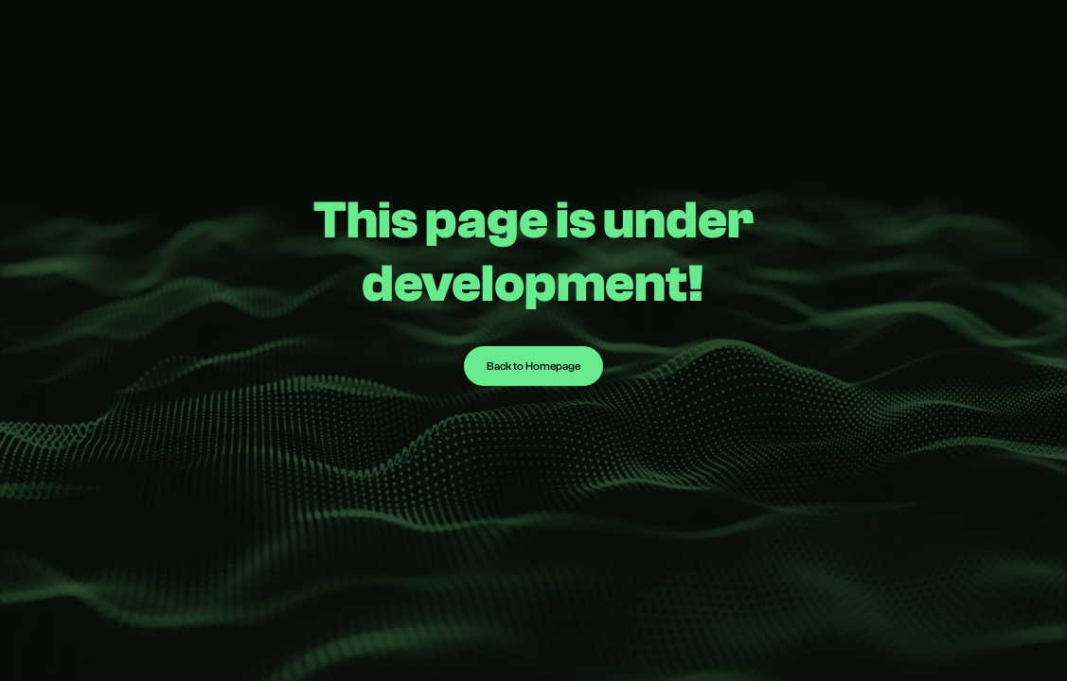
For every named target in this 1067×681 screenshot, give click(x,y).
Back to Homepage (533, 366)
